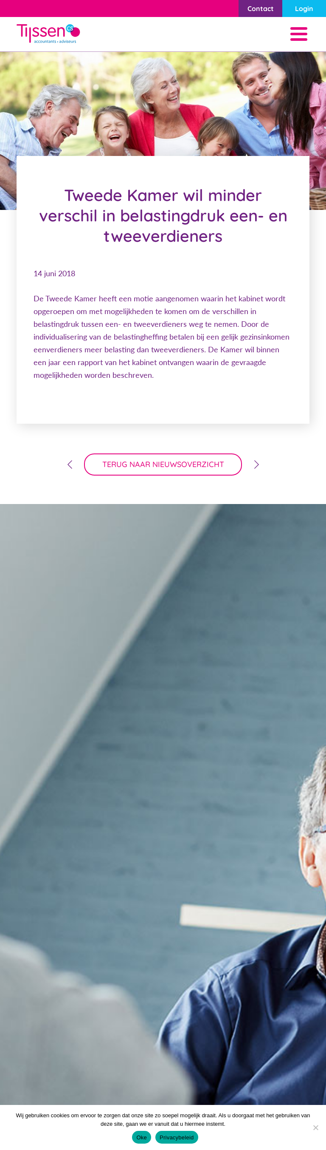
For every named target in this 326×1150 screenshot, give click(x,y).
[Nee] (315, 1127)
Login (304, 8)
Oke (141, 1137)
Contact (260, 8)
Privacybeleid (177, 1137)
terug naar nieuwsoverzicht (163, 464)
